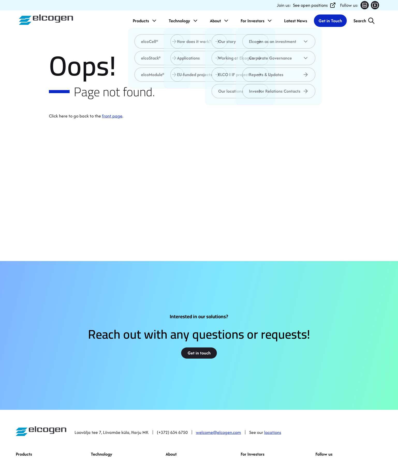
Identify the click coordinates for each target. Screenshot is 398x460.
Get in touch (199, 353)
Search (359, 21)
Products (145, 21)
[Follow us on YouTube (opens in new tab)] (375, 5)
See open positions (314, 5)
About (219, 21)
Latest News (295, 21)
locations (272, 432)
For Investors (257, 21)
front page (112, 116)
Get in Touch (330, 21)
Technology (183, 21)
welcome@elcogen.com (218, 432)
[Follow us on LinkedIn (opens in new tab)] (364, 5)
